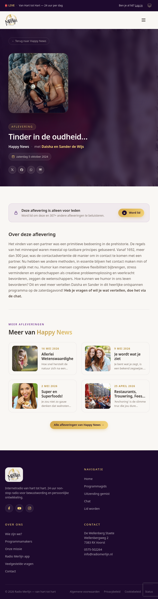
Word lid (131, 212)
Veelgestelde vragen (19, 564)
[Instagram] (30, 508)
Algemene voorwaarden (85, 591)
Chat (87, 501)
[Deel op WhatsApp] (31, 170)
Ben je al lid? (131, 5)
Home (88, 479)
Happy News (19, 146)
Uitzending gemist (97, 494)
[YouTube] (19, 508)
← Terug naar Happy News (29, 41)
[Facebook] (9, 508)
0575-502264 (93, 549)
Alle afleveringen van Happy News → (79, 425)
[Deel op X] (12, 170)
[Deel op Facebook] (22, 170)
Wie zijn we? (13, 534)
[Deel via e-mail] (40, 170)
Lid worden (92, 509)
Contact (10, 571)
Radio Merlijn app (17, 556)
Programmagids (95, 486)
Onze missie (13, 549)
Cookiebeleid (133, 591)
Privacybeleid (112, 591)
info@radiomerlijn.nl (98, 554)
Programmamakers (18, 541)
